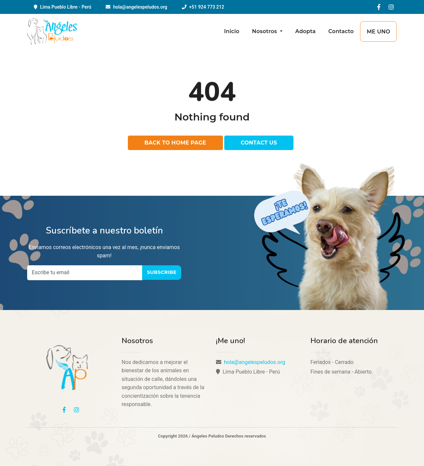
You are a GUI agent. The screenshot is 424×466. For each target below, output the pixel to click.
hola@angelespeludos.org (140, 7)
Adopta (305, 31)
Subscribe (162, 272)
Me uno (378, 31)
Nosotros (265, 31)
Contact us (259, 143)
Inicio (231, 31)
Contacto (341, 31)
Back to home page (175, 143)
